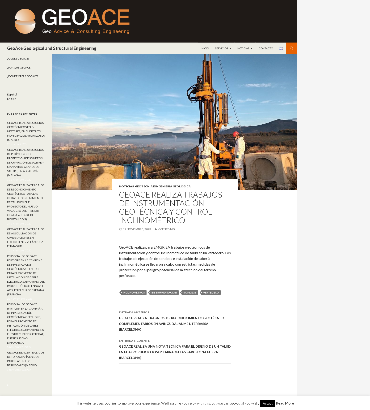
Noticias (243, 48)
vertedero (211, 292)
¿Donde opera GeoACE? (22, 76)
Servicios (221, 48)
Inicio (205, 48)
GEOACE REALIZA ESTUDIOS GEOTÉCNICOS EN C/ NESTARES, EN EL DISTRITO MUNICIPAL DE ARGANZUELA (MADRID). (26, 131)
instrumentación (164, 292)
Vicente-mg (166, 229)
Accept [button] (268, 403)
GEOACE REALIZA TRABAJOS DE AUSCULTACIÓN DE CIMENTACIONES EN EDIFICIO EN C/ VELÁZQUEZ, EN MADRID (25, 237)
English (11, 98)
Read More (285, 403)
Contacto (266, 48)
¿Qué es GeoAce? (18, 58)
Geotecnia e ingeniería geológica (163, 186)
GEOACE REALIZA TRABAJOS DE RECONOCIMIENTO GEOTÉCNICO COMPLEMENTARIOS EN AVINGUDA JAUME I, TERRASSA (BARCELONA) (175, 320)
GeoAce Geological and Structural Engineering (52, 48)
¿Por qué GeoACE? (19, 67)
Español (12, 94)
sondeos (190, 292)
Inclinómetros (134, 292)
